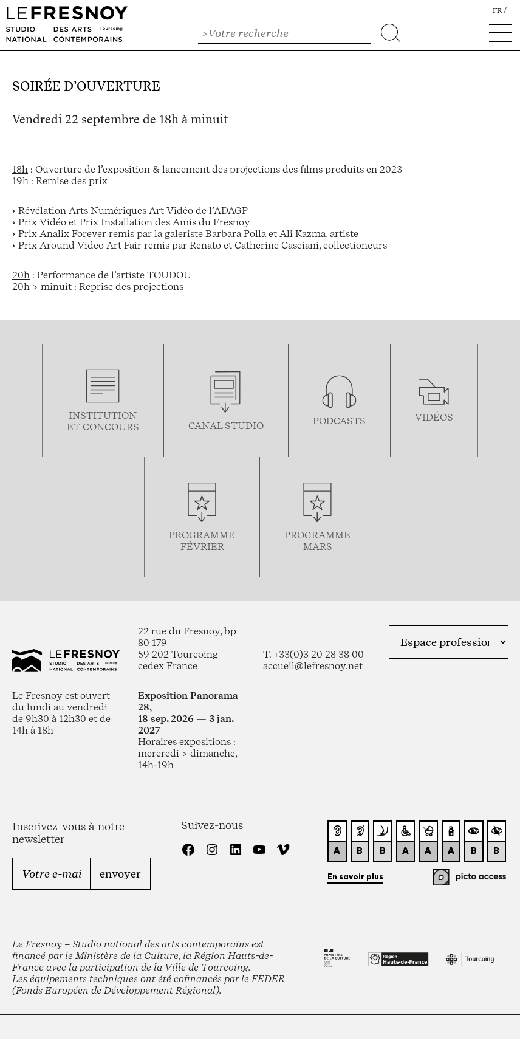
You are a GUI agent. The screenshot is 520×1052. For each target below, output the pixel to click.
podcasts (339, 421)
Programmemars (317, 540)
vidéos (434, 417)
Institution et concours (103, 421)
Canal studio (226, 425)
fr (497, 10)
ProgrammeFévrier (202, 540)
